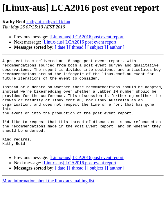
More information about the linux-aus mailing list (48, 198)
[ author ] (115, 47)
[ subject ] (96, 47)
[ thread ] (77, 47)
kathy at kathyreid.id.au (48, 21)
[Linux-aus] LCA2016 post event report (87, 36)
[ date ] (61, 47)
